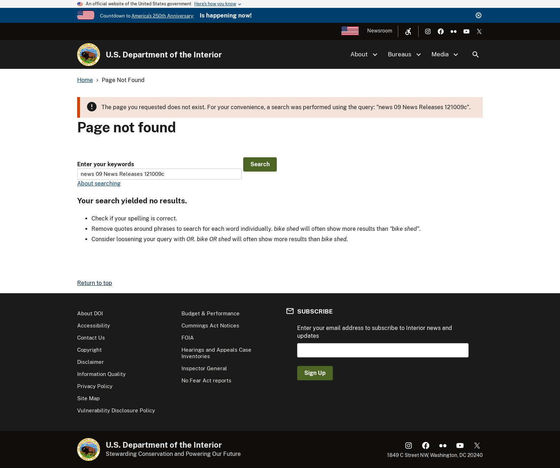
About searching (99, 183)
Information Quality (101, 374)
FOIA (187, 338)
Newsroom (379, 30)
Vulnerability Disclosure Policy (116, 410)
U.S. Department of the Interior (164, 54)
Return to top (94, 283)
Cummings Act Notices (210, 325)
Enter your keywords (105, 164)
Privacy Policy (94, 386)
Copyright (89, 350)
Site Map (88, 398)
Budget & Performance (210, 313)
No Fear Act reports (206, 380)
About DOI (90, 313)
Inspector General (204, 368)
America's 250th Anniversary (162, 16)
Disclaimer (90, 362)
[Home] (88, 54)
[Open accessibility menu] (408, 31)
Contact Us (91, 338)
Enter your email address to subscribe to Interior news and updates (374, 332)
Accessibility (93, 325)
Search (476, 54)
